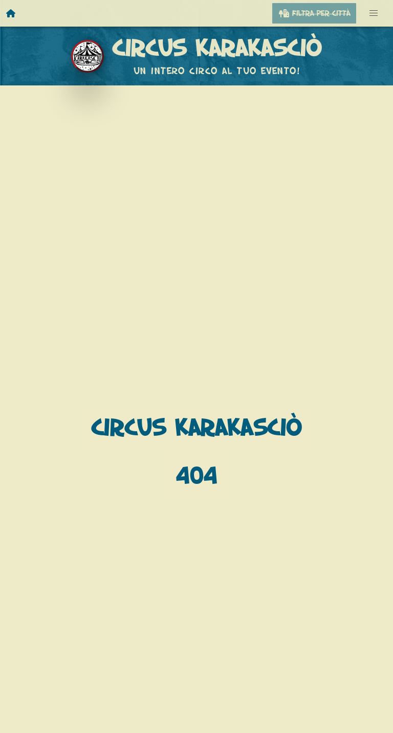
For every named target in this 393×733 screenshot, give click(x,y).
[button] (373, 13)
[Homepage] (11, 13)
